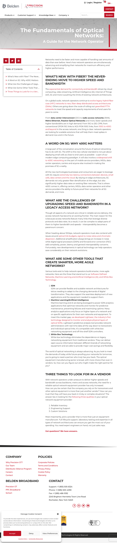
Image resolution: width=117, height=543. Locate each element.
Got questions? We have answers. (61, 431)
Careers (9, 472)
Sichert (9, 493)
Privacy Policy (44, 469)
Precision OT (11, 487)
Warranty (42, 475)
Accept (12, 533)
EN (109, 3)
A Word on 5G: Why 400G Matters (23, 80)
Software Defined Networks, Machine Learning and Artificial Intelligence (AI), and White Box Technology (79, 277)
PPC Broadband (13, 490)
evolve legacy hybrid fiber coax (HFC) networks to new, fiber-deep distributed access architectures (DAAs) (79, 104)
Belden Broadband (23, 481)
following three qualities (83, 397)
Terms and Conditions (48, 466)
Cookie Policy (23, 539)
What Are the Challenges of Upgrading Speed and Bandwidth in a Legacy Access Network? (24, 84)
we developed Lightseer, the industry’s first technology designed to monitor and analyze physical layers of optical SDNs (81, 320)
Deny (31, 533)
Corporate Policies (46, 462)
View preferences (50, 533)
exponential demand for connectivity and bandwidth (73, 89)
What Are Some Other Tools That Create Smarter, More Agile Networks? (24, 88)
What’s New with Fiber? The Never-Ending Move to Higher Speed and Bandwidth (24, 76)
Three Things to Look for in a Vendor (24, 92)
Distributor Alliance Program (19, 469)
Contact (9, 475)
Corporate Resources (36, 539)
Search (109, 15)
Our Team (10, 466)
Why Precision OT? (14, 462)
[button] (58, 514)
